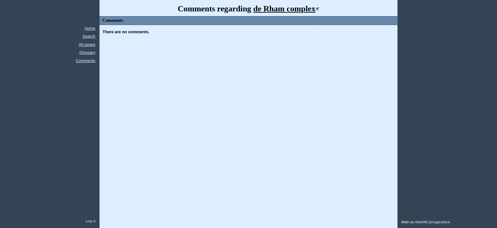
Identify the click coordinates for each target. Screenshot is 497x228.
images (436, 222)
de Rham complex (284, 8)
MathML (422, 222)
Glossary (87, 52)
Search (88, 36)
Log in (91, 221)
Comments (85, 60)
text (447, 222)
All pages (87, 44)
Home (90, 28)
